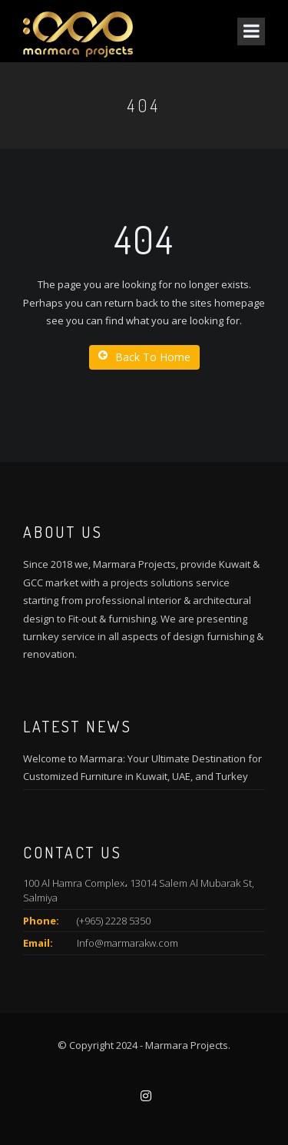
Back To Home (144, 357)
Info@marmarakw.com (127, 943)
